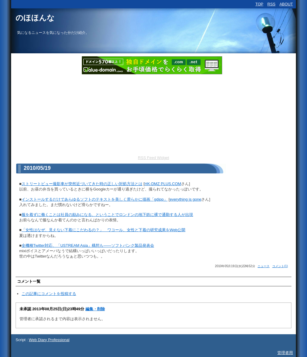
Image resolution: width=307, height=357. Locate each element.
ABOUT (286, 4)
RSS (271, 4)
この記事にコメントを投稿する (49, 293)
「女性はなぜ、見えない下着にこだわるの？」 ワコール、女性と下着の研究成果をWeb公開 (104, 230)
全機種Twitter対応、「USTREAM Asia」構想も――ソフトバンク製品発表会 (88, 245)
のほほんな (35, 17)
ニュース (264, 266)
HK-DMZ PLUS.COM (163, 183)
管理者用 (285, 352)
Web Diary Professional (49, 340)
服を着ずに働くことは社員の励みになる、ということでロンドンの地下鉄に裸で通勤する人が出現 (107, 214)
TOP (259, 4)
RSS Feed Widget (153, 157)
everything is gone (185, 199)
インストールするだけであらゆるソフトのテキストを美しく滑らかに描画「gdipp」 (95, 199)
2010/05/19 (37, 168)
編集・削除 (95, 309)
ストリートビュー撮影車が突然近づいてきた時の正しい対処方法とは (82, 183)
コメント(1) (280, 266)
